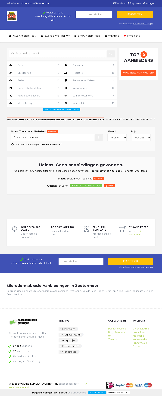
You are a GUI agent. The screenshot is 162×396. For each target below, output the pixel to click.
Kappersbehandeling (34, 95)
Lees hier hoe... (44, 3)
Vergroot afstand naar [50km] (86, 186)
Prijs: (133, 131)
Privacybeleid (140, 343)
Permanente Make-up (89, 80)
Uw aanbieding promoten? (138, 72)
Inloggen (149, 3)
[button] (111, 54)
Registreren (134, 3)
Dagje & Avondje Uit (55, 36)
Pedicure (89, 73)
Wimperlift (89, 103)
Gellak (34, 80)
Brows (34, 65)
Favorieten (119, 3)
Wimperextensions (89, 95)
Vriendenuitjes (69, 352)
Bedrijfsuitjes (68, 329)
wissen (52, 132)
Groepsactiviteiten (71, 334)
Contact (137, 346)
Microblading (34, 103)
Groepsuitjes (68, 340)
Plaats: (34, 131)
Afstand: (111, 131)
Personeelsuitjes (70, 346)
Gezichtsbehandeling (34, 88)
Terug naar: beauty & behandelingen (62, 110)
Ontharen (89, 65)
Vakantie (112, 36)
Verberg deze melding (118, 393)
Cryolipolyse (34, 73)
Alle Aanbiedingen (22, 36)
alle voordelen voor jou (143, 23)
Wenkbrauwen (89, 88)
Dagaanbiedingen (87, 36)
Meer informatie (97, 393)
